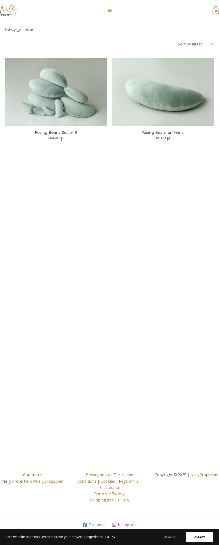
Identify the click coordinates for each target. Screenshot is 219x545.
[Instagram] (124, 524)
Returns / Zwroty (109, 493)
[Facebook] (94, 524)
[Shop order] (195, 44)
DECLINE (170, 537)
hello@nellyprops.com (43, 481)
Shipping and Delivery (109, 500)
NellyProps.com (204, 474)
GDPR (110, 537)
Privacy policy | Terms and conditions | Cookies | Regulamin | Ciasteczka (109, 481)
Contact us (32, 474)
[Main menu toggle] (109, 10)
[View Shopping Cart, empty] (216, 10)
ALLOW (199, 537)
